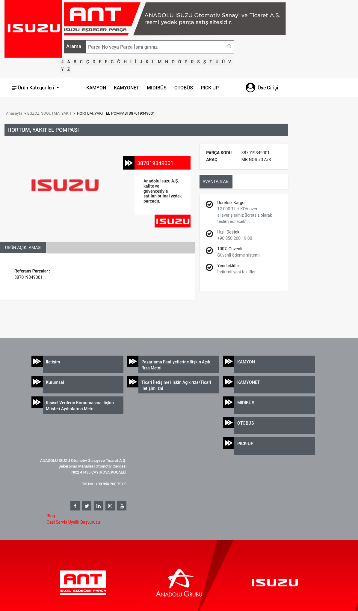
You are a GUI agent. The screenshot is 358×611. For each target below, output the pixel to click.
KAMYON (96, 87)
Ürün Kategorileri (33, 87)
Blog (51, 515)
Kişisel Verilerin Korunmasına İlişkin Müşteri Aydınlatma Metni (80, 405)
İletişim (53, 362)
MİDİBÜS (245, 402)
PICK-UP (210, 87)
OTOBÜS (183, 87)
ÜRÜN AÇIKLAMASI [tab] (23, 247)
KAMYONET (126, 87)
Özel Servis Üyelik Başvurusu (73, 522)
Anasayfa (14, 113)
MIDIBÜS (157, 87)
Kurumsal (55, 382)
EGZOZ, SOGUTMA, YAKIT (49, 113)
